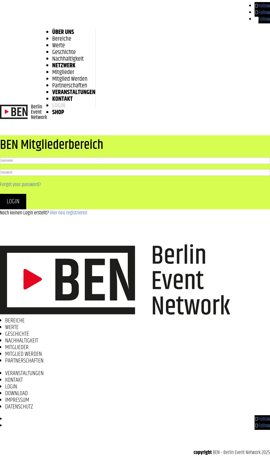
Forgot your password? (20, 185)
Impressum (17, 400)
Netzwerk (64, 65)
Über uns (63, 32)
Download (16, 393)
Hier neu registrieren (68, 213)
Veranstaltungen (73, 92)
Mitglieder (63, 72)
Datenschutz (19, 406)
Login (13, 201)
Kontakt (62, 99)
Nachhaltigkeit (68, 59)
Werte (58, 45)
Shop (58, 112)
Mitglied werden (69, 79)
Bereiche (61, 38)
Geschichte (64, 52)
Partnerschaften (69, 85)
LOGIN (58, 105)
